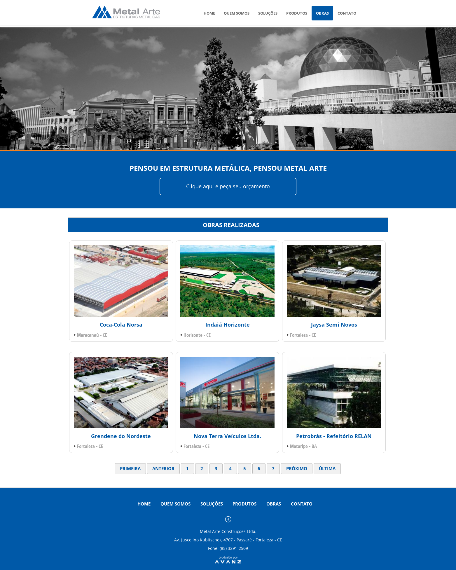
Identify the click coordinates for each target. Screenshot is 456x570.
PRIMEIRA (130, 468)
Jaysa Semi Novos (334, 324)
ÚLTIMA (327, 468)
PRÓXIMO (296, 468)
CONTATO (347, 13)
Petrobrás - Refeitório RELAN (334, 436)
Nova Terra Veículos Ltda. (227, 436)
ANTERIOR (163, 468)
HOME (209, 13)
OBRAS (322, 13)
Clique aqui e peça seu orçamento (228, 186)
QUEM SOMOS (236, 13)
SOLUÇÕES (267, 13)
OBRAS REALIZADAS (231, 225)
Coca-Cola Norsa (121, 324)
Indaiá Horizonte (227, 324)
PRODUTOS (296, 13)
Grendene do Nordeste (121, 436)
